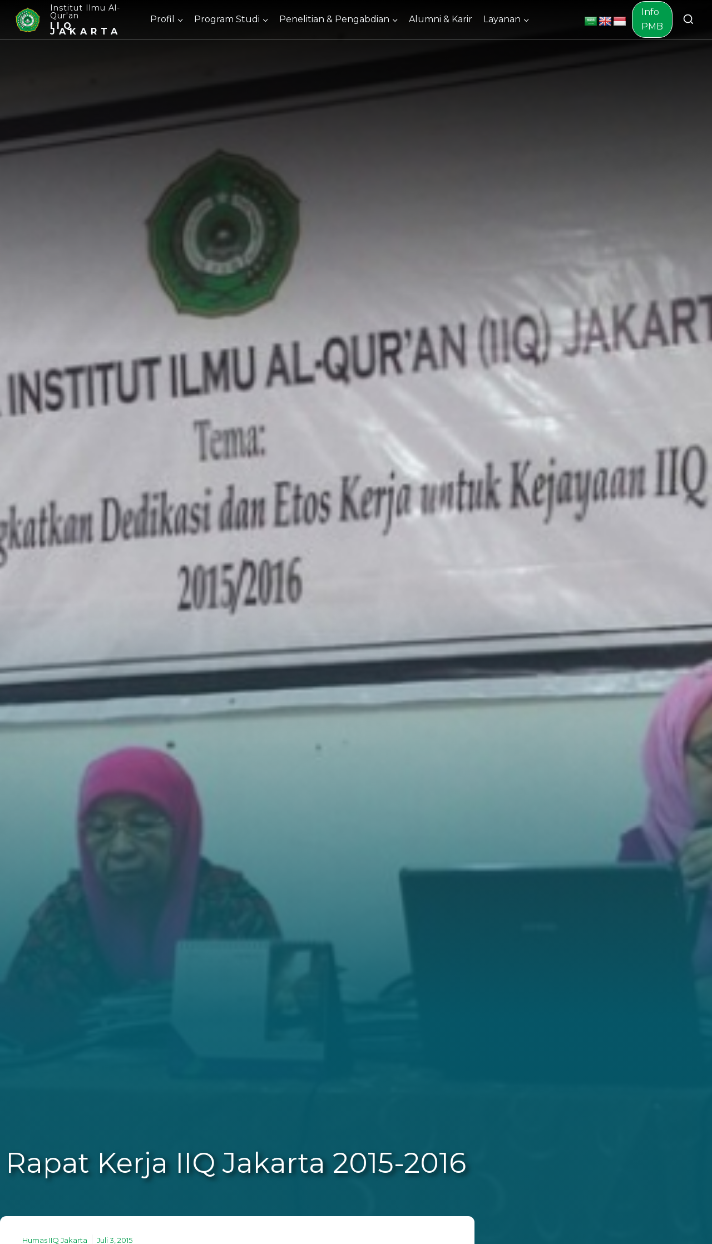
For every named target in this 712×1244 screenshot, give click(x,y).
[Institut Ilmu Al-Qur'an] (76, 19)
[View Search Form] (688, 19)
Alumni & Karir (440, 19)
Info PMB (652, 19)
